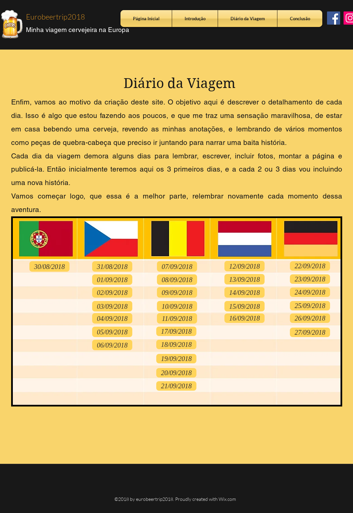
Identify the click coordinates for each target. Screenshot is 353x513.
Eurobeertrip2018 (55, 16)
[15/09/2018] (244, 306)
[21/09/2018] (176, 386)
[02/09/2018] (112, 292)
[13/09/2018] (244, 279)
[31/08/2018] (112, 266)
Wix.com (227, 499)
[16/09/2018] (244, 318)
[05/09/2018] (112, 332)
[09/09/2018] (177, 292)
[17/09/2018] (176, 331)
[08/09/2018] (177, 279)
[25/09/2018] (310, 305)
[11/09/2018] (177, 318)
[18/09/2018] (176, 344)
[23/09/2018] (310, 279)
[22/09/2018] (310, 266)
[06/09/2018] (112, 345)
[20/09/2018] (176, 373)
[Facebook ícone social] (333, 18)
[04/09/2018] (112, 318)
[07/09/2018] (177, 266)
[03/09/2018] (112, 306)
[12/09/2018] (244, 266)
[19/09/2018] (176, 358)
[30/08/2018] (49, 266)
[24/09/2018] (310, 292)
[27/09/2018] (310, 332)
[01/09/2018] (112, 279)
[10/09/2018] (177, 306)
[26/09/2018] (310, 318)
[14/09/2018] (244, 292)
